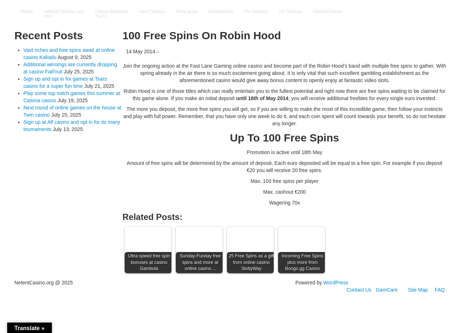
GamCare (387, 290)
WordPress (335, 282)
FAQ (440, 290)
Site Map (418, 290)
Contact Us (358, 290)
